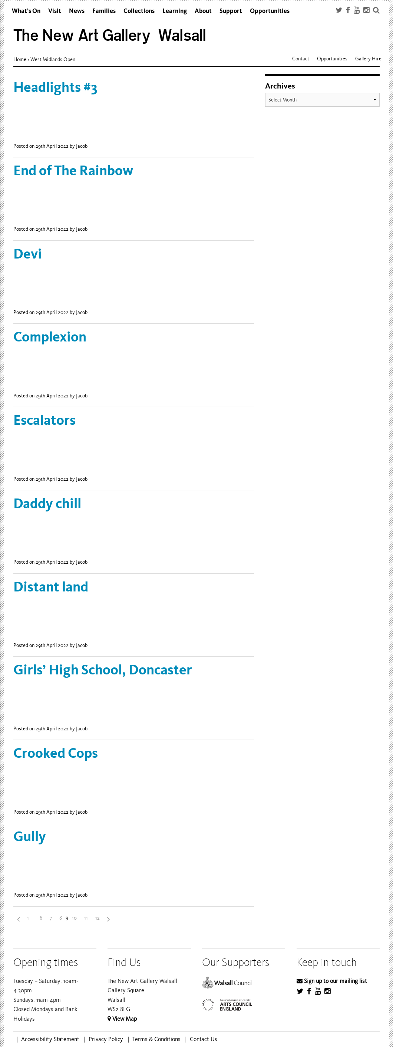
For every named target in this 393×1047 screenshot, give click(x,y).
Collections (139, 11)
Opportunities (270, 11)
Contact (300, 59)
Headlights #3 (55, 87)
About (203, 11)
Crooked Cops (55, 753)
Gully (29, 836)
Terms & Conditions (156, 1039)
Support (230, 11)
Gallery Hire (368, 59)
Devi (27, 254)
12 (97, 918)
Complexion (49, 337)
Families (104, 11)
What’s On (26, 11)
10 (74, 918)
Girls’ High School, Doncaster (102, 669)
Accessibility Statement (50, 1039)
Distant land (50, 586)
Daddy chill (47, 503)
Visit (54, 11)
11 (86, 918)
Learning (174, 11)
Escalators (44, 420)
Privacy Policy (106, 1039)
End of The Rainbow (73, 170)
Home (19, 59)
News (77, 11)
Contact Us (203, 1039)
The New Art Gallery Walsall (110, 35)
